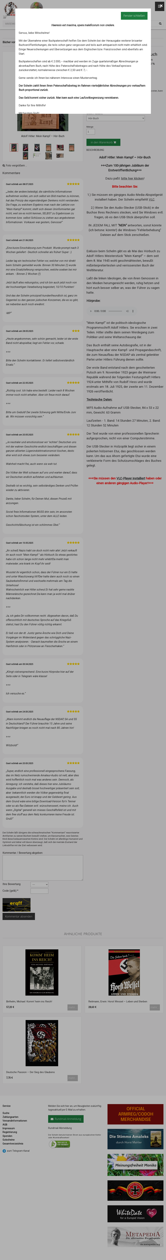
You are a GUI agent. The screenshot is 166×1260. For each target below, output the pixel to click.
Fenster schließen (134, 15)
